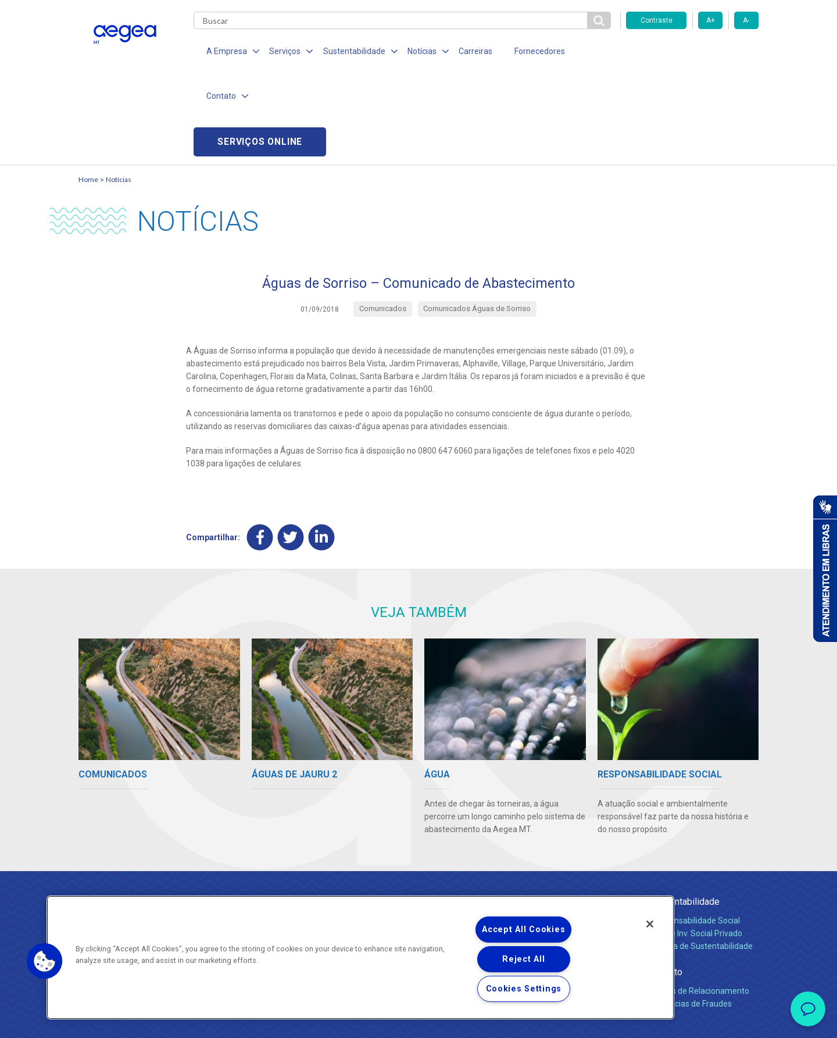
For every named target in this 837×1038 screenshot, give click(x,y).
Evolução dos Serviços (578, 870)
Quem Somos (449, 831)
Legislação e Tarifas (574, 857)
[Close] (650, 924)
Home (88, 90)
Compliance (446, 844)
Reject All (523, 959)
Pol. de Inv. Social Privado (696, 844)
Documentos (561, 882)
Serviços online (692, 52)
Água (547, 831)
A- (746, 20)
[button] (44, 961)
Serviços (556, 812)
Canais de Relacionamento (700, 902)
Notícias (118, 90)
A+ (710, 20)
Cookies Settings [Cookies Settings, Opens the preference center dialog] (524, 989)
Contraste (657, 20)
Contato (666, 883)
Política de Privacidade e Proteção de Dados (418, 1020)
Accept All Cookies (523, 929)
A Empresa (446, 812)
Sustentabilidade (685, 812)
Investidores (446, 857)
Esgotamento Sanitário (580, 844)
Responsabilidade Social (695, 831)
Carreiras (464, 52)
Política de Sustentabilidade (702, 857)
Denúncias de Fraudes (691, 914)
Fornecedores (526, 52)
